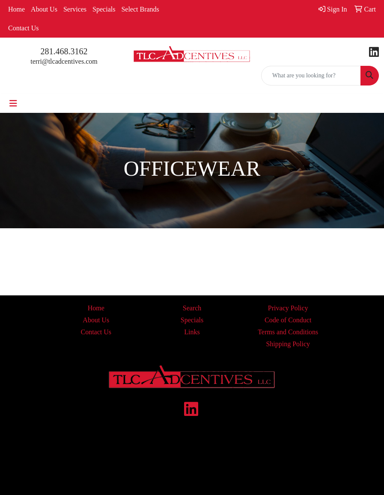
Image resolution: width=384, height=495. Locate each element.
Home (16, 9)
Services (74, 9)
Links (191, 332)
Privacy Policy (288, 308)
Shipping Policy (288, 344)
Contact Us (23, 28)
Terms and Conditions (288, 332)
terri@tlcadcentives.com (63, 61)
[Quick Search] (311, 75)
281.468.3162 (64, 51)
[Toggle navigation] (13, 103)
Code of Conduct (288, 320)
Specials (103, 9)
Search (192, 308)
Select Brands (140, 9)
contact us (231, 464)
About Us (44, 9)
